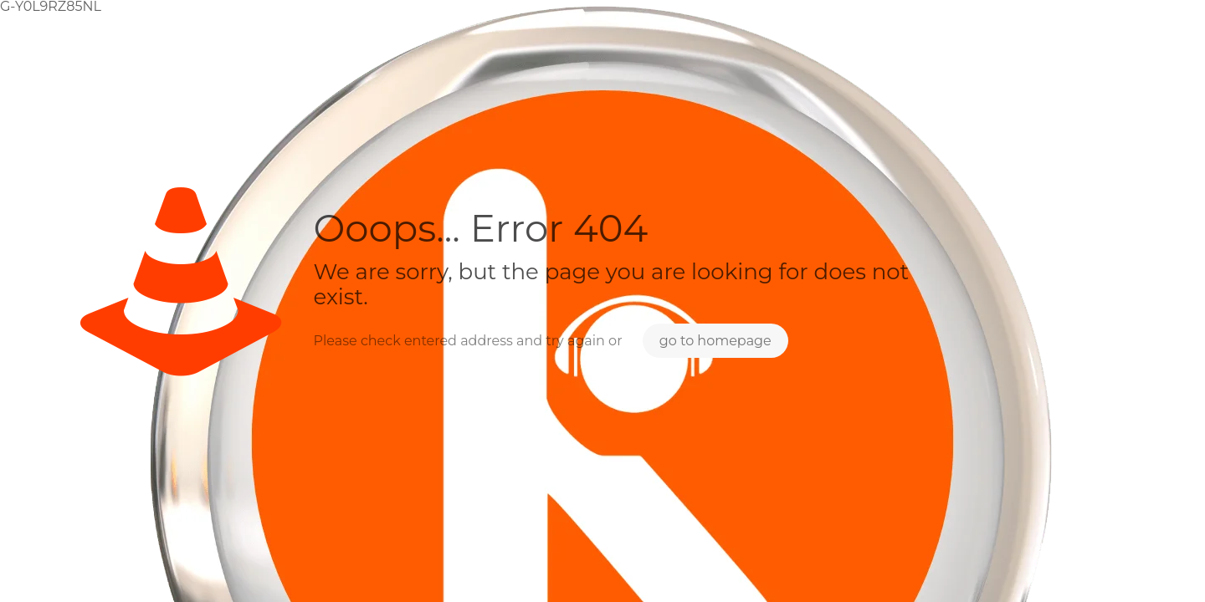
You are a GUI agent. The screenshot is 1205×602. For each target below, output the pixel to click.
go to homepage (715, 341)
